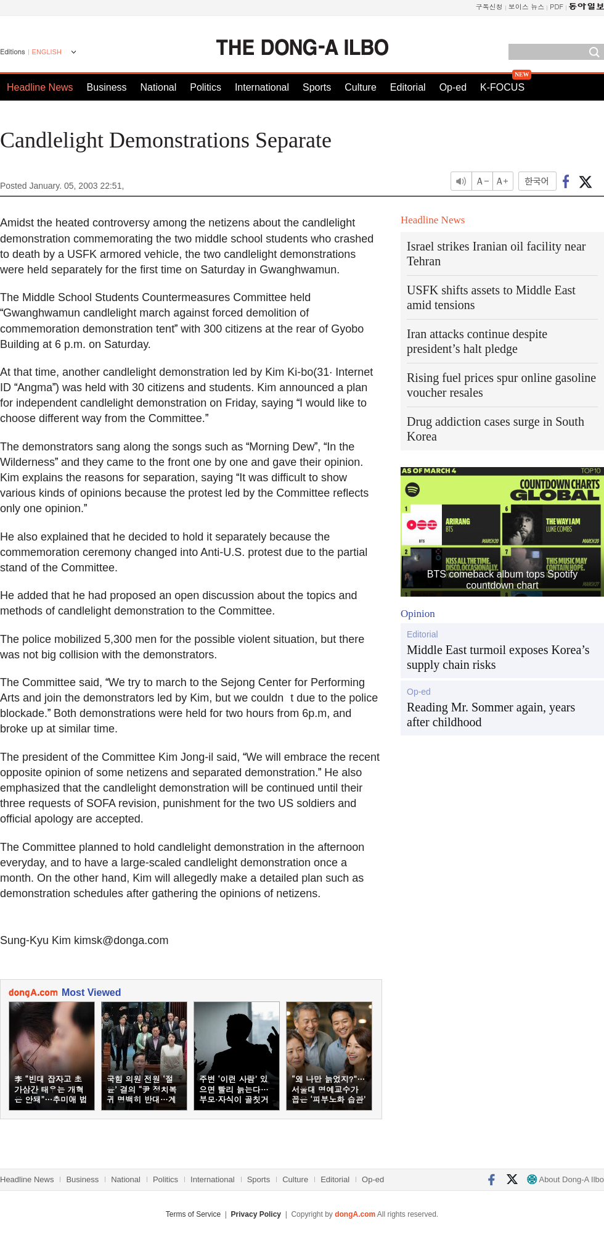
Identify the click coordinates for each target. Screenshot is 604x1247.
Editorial (408, 87)
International (262, 87)
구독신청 (489, 6)
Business (107, 87)
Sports (317, 87)
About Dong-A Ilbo (565, 1179)
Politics (205, 87)
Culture (361, 87)
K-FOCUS (502, 87)
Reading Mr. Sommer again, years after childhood (491, 714)
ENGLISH (47, 52)
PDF (556, 6)
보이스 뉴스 (526, 6)
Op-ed (453, 87)
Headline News (40, 87)
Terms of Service (193, 1214)
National (159, 87)
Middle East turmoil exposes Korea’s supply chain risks (498, 657)
